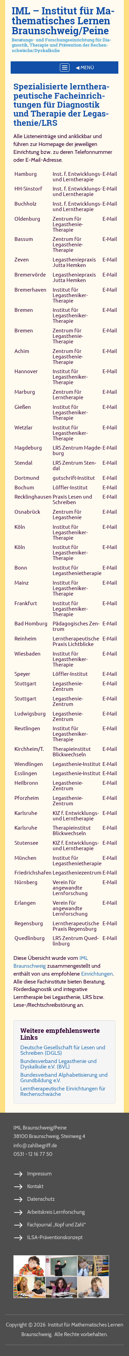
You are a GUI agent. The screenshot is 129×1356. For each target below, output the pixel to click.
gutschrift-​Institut (74, 478)
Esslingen (25, 774)
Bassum (23, 239)
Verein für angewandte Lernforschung (70, 887)
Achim (21, 351)
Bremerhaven (30, 290)
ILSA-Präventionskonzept (55, 1237)
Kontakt (35, 1186)
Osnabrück (27, 512)
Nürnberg (25, 882)
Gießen (22, 407)
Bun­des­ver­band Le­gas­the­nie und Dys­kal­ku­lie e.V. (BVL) (58, 1064)
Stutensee (26, 843)
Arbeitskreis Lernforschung (56, 1212)
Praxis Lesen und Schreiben (72, 499)
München (25, 858)
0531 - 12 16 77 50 (32, 1154)
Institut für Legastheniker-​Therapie (70, 295)
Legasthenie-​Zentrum (68, 686)
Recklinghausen (33, 497)
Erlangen (25, 903)
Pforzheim (26, 798)
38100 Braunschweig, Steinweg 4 (49, 1136)
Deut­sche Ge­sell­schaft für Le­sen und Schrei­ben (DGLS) (62, 1050)
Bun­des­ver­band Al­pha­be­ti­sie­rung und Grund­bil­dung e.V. (64, 1078)
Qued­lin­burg (29, 938)
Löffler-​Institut (70, 674)
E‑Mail (110, 174)
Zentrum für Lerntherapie (68, 394)
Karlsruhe (25, 813)
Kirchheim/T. (29, 749)
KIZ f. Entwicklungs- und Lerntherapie (76, 815)
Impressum (39, 1174)
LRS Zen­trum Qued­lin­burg (75, 940)
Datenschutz (41, 1199)
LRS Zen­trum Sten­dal (74, 465)
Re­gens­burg (28, 923)
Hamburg (25, 174)
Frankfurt (25, 603)
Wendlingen (28, 764)
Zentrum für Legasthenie (67, 514)
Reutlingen (27, 728)
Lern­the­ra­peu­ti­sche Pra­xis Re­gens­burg (76, 926)
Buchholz (25, 204)
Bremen (23, 310)
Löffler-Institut (70, 487)
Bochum (24, 487)
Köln (19, 527)
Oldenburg (27, 219)
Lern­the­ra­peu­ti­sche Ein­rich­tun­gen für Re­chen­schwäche (62, 1091)
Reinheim (25, 639)
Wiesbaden (27, 654)
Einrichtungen (97, 973)
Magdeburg (28, 448)
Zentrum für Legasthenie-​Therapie (68, 224)
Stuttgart (25, 683)
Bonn (20, 568)
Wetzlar (23, 427)
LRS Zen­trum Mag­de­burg (77, 450)
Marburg (24, 392)
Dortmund (26, 478)
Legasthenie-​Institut (76, 764)
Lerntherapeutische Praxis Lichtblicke (76, 641)
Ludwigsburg (30, 714)
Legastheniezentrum (77, 873)
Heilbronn (26, 783)
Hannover (26, 372)
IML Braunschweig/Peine (40, 1128)
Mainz (21, 583)
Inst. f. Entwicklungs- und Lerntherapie (77, 176)
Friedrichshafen (33, 873)
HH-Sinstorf (28, 189)
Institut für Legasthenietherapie (77, 570)
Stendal (23, 463)
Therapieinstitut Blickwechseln (72, 751)
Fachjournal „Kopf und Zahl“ (56, 1225)
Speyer (22, 674)
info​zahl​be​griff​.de (35, 1145)
